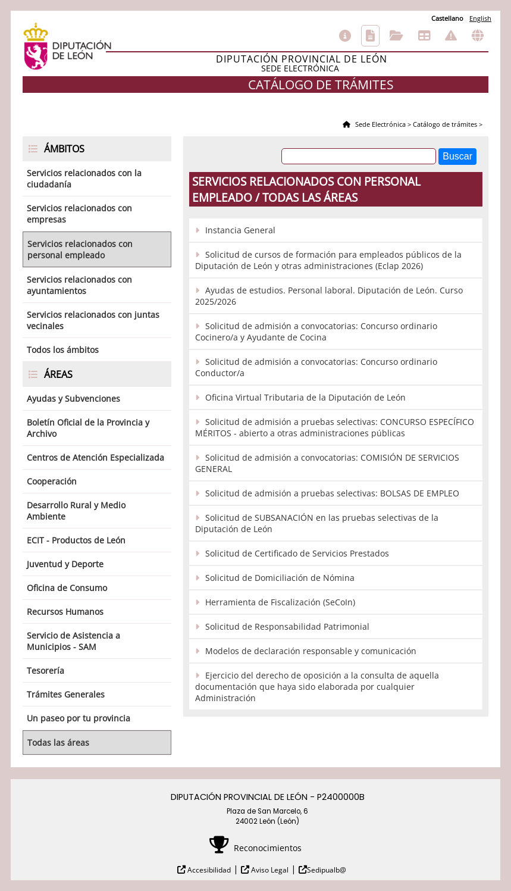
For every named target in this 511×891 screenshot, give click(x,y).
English (480, 18)
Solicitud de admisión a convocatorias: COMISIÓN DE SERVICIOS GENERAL (327, 463)
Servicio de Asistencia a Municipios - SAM (73, 641)
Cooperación (52, 481)
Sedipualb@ (326, 870)
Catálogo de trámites (370, 35)
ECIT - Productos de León (76, 540)
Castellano (447, 18)
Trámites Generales (66, 694)
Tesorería (45, 670)
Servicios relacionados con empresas (79, 213)
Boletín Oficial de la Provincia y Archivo (88, 428)
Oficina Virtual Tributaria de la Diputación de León (305, 397)
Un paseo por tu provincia (78, 718)
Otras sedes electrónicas (477, 35)
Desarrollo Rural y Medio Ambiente (76, 510)
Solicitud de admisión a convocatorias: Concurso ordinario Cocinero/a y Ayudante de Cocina (316, 331)
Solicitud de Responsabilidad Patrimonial (287, 626)
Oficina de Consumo (67, 587)
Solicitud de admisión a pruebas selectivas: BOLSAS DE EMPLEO (332, 493)
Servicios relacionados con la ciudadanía (84, 178)
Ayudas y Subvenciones (73, 398)
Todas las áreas (58, 742)
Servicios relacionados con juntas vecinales (93, 320)
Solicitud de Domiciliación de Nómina (280, 577)
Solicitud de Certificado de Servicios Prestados (297, 553)
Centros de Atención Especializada (95, 457)
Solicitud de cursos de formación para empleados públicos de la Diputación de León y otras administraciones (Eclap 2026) (328, 260)
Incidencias (451, 35)
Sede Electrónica (379, 124)
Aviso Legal (269, 870)
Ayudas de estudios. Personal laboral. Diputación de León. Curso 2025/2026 (329, 296)
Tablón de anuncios (424, 35)
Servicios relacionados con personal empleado (80, 249)
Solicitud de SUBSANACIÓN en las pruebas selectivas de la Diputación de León (316, 523)
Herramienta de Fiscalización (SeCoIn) (280, 602)
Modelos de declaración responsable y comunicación (310, 650)
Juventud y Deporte (65, 564)
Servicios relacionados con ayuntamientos (79, 285)
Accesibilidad (208, 870)
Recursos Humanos (65, 611)
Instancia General (240, 230)
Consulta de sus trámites (396, 35)
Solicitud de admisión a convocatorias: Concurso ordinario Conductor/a (316, 367)
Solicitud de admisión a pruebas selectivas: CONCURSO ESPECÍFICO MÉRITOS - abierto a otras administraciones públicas (334, 427)
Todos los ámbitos (63, 349)
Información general (345, 35)
